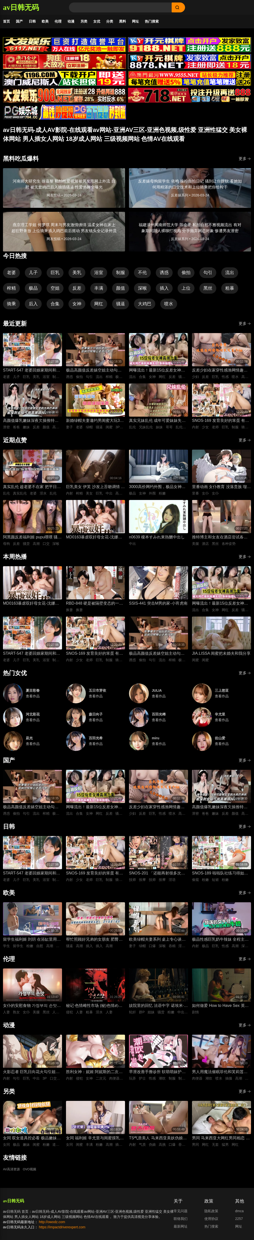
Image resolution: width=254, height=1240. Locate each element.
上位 (186, 290)
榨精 (11, 290)
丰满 (98, 290)
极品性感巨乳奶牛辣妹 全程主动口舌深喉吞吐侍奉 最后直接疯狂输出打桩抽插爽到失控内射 (220, 942)
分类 (109, 21)
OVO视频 (31, 1172)
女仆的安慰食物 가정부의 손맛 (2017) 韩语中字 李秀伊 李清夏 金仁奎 (30, 1008)
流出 (229, 275)
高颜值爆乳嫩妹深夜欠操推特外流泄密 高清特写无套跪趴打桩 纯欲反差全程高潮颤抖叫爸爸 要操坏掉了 (32, 423)
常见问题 (181, 1213)
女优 (96, 21)
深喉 (142, 290)
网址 (135, 21)
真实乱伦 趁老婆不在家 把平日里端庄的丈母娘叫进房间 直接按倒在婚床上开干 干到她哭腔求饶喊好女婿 (32, 489)
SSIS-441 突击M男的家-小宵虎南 (158, 605)
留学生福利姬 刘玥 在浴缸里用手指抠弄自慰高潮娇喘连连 (32, 942)
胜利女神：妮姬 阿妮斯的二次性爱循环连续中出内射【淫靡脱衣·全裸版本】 (94, 1074)
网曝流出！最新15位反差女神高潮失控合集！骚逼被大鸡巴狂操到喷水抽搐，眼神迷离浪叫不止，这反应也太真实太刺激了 (157, 373)
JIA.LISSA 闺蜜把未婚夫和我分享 (221, 656)
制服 (120, 275)
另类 (83, 21)
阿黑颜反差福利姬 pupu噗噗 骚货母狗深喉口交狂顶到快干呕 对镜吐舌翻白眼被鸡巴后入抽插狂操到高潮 (32, 540)
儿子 (33, 275)
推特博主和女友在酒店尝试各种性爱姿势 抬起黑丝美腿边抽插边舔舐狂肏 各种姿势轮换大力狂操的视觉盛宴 (220, 540)
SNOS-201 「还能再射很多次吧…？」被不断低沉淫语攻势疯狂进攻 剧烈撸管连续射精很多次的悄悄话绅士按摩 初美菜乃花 (157, 876)
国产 (19, 21)
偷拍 (186, 275)
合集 (55, 306)
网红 (98, 306)
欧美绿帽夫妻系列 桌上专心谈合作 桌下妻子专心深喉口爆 (157, 942)
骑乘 (11, 306)
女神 (76, 306)
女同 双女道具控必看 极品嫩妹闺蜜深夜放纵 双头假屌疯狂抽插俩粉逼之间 (32, 1141)
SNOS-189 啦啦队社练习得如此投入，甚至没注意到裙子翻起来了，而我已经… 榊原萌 (220, 876)
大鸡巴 (144, 306)
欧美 (45, 21)
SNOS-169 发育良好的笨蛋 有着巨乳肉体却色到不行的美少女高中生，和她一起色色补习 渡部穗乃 (220, 423)
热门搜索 (152, 21)
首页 (6, 21)
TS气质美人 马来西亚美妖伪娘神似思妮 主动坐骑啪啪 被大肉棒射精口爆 (158, 1141)
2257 (239, 1221)
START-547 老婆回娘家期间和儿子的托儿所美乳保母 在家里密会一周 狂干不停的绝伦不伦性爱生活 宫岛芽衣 (31, 373)
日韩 (32, 21)
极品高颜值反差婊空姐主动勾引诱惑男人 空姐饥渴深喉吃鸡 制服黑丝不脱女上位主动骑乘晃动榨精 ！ (95, 373)
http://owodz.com (52, 1224)
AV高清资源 (12, 1172)
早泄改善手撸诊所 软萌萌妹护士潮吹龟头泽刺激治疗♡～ (157, 1074)
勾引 (207, 275)
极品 (33, 290)
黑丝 (207, 290)
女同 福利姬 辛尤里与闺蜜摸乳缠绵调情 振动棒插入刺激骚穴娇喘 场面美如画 (95, 1141)
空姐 (55, 290)
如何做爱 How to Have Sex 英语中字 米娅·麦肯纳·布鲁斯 (220, 1008)
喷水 (168, 306)
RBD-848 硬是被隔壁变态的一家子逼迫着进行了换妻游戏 (94, 606)
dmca (239, 1213)
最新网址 (181, 1229)
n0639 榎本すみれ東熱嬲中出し (157, 539)
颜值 (120, 290)
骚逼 (120, 306)
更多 (245, 161)
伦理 (58, 21)
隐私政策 (211, 1213)
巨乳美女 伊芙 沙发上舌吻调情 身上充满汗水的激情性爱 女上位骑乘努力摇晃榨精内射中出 (95, 489)
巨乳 (55, 275)
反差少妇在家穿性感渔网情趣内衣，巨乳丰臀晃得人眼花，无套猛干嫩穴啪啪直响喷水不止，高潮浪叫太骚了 (220, 373)
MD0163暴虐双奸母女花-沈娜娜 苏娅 (94, 540)
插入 (164, 290)
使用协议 (211, 1221)
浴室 (98, 275)
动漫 (70, 21)
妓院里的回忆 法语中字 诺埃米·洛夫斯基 (158, 1008)
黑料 (122, 21)
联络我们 (181, 1221)
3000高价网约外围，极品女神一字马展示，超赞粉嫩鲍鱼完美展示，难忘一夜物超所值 (157, 489)
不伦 (142, 275)
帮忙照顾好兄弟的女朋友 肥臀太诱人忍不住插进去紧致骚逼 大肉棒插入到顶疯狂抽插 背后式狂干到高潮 (94, 942)
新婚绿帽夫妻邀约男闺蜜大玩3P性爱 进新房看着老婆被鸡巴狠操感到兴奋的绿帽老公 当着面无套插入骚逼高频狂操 (94, 423)
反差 (76, 290)
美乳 (76, 275)
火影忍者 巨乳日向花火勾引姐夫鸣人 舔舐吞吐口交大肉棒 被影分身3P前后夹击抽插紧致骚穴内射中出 (32, 1074)
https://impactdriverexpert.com (62, 1230)
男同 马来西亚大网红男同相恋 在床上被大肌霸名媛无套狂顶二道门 (221, 1141)
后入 (33, 306)
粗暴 (229, 290)
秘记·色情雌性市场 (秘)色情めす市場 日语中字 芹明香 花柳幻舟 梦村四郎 (94, 1008)
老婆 (11, 275)
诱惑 (164, 275)
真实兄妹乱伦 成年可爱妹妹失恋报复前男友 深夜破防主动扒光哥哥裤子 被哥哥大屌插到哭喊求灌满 (157, 423)
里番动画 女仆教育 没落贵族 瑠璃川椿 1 (221, 489)
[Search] (120, 7)
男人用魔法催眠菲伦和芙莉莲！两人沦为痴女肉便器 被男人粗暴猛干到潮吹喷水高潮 (220, 1074)
